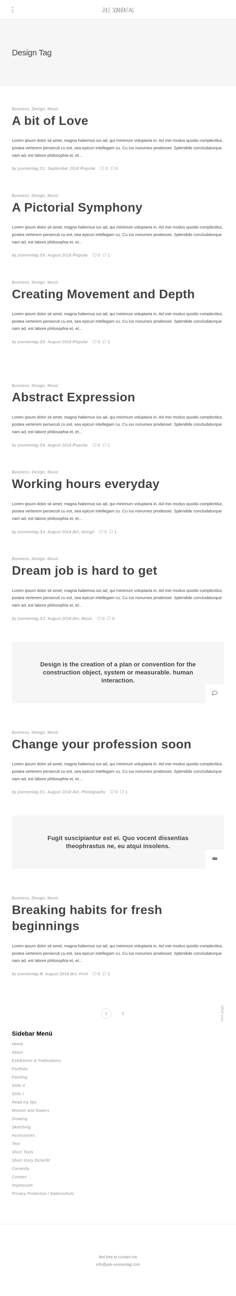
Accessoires (23, 1135)
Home (17, 1044)
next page (222, 1013)
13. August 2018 (55, 618)
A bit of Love (50, 121)
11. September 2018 (59, 168)
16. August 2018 (55, 255)
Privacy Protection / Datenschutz (43, 1193)
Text (16, 1143)
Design (38, 109)
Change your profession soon (102, 744)
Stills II (18, 1085)
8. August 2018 (54, 974)
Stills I (18, 1094)
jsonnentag (28, 168)
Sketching (21, 1127)
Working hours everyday (85, 484)
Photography (93, 792)
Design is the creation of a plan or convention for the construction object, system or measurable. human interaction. (118, 672)
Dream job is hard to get (84, 570)
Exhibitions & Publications (36, 1060)
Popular (88, 168)
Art (76, 532)
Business (20, 109)
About (17, 1052)
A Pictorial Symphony (77, 207)
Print (83, 974)
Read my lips (24, 1102)
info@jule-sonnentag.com (118, 1264)
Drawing (19, 1119)
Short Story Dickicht (31, 1160)
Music (53, 109)
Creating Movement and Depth (103, 294)
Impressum (22, 1185)
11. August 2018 (55, 792)
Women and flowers (30, 1110)
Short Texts (22, 1152)
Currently (20, 1168)
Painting (19, 1077)
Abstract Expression (73, 397)
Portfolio (20, 1069)
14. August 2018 (55, 532)
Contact (19, 1177)
